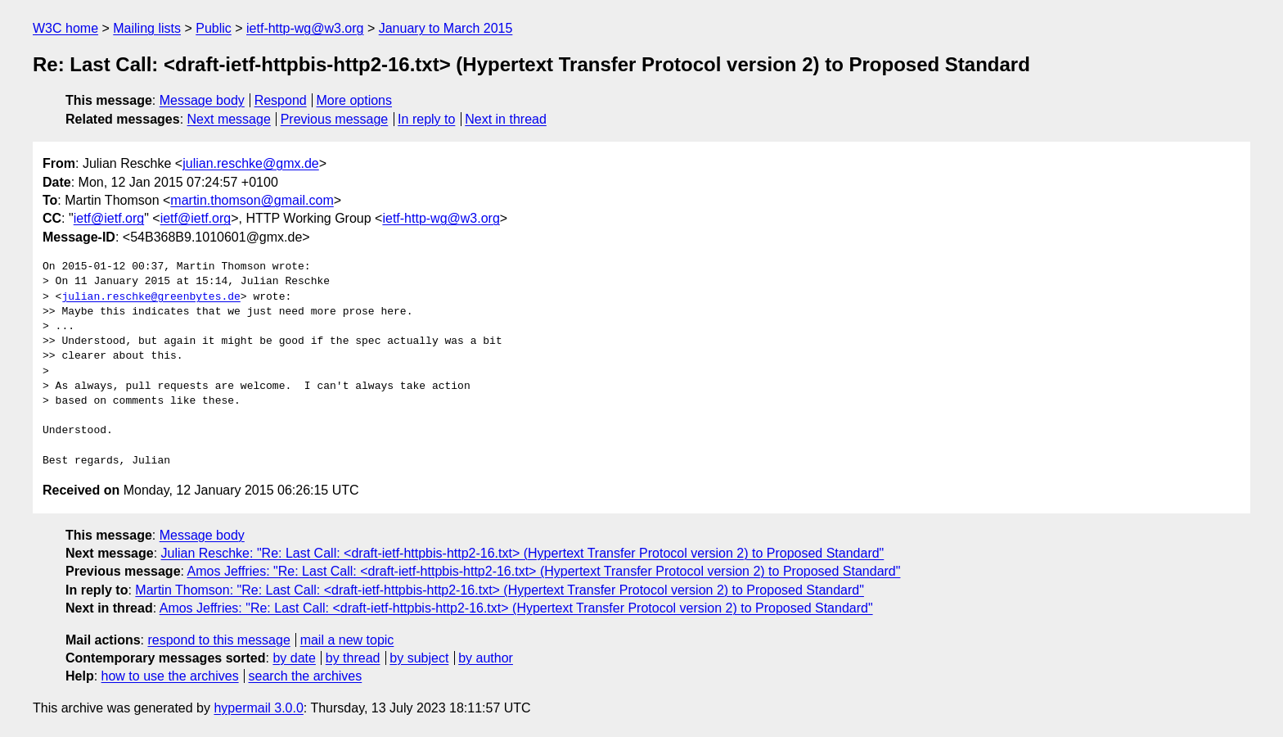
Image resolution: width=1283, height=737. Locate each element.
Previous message (335, 119)
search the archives (305, 676)
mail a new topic (347, 640)
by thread (353, 658)
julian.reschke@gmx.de (250, 163)
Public (214, 28)
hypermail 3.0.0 (258, 708)
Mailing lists (147, 28)
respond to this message (218, 640)
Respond (280, 100)
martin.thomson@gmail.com (251, 200)
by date (293, 658)
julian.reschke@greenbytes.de (150, 297)
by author (485, 658)
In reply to (426, 119)
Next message (229, 119)
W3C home (65, 28)
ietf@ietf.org (109, 218)
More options (355, 100)
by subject (418, 658)
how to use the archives (170, 676)
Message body (202, 100)
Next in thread (506, 119)
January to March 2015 (446, 28)
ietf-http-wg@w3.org (304, 28)
